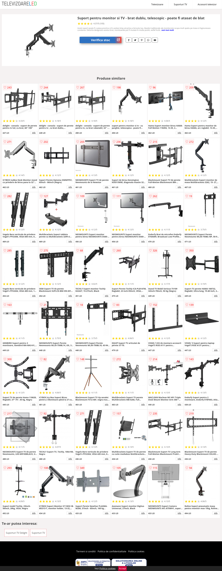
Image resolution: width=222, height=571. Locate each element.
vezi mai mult (167, 30)
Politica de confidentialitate (112, 551)
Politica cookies (136, 551)
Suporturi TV (180, 4)
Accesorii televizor (207, 4)
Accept (122, 568)
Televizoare (157, 4)
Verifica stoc (106, 40)
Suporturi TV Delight (16, 532)
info (34, 132)
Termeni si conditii (86, 551)
